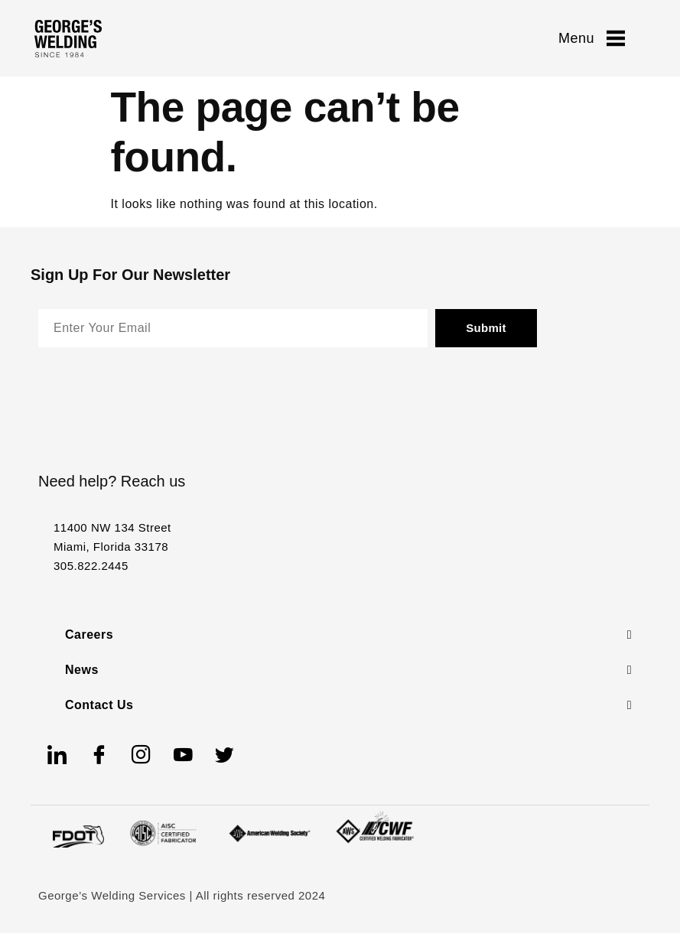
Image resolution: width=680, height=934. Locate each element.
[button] (348, 634)
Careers (89, 634)
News (82, 669)
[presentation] (154, 396)
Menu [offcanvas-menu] (591, 38)
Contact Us (99, 704)
